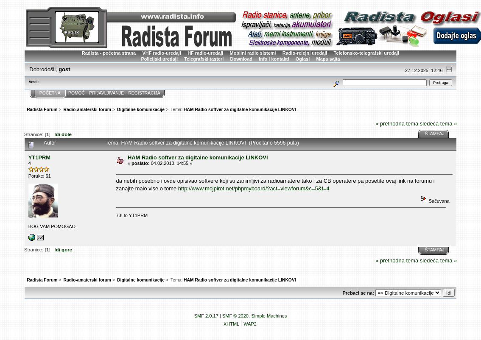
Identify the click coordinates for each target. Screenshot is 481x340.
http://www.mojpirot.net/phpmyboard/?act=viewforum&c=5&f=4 (254, 188)
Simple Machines (269, 315)
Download (241, 58)
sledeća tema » (438, 123)
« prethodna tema (396, 123)
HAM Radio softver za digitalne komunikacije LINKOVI (198, 157)
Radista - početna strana (109, 53)
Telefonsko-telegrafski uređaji (367, 53)
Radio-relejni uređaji (304, 53)
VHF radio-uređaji (161, 53)
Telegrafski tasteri (204, 58)
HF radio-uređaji (205, 53)
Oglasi (303, 58)
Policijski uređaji (159, 58)
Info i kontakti (274, 58)
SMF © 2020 (235, 315)
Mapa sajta (328, 58)
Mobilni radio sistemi (253, 53)
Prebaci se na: (358, 292)
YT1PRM (39, 157)
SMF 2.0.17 (206, 315)
